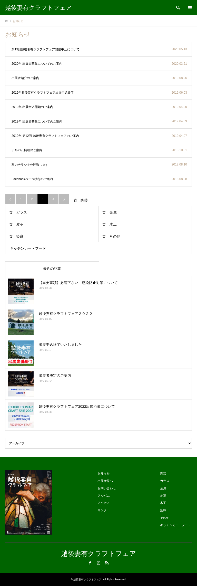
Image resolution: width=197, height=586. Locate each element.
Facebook (90, 563)
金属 (113, 212)
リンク (102, 510)
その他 (115, 236)
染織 (19, 236)
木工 (113, 224)
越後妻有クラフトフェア (98, 553)
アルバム (103, 495)
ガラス (21, 212)
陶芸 (84, 200)
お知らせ (103, 473)
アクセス (103, 503)
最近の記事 (52, 269)
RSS (107, 563)
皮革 (19, 224)
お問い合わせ (106, 488)
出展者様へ (105, 481)
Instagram (98, 563)
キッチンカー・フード (28, 248)
